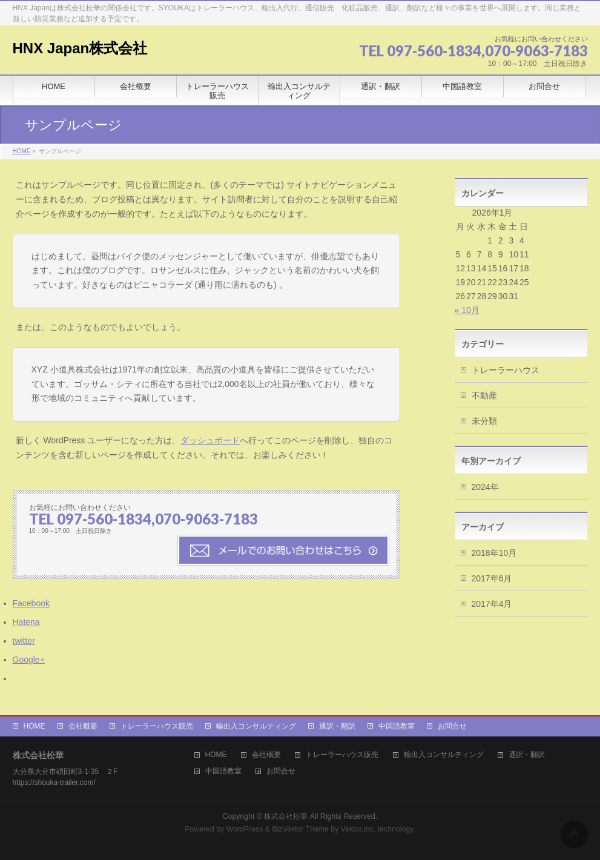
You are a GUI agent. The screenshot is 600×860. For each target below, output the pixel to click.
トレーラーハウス (505, 370)
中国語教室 (396, 726)
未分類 (484, 421)
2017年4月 (492, 604)
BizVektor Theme (300, 829)
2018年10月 (494, 553)
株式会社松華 (286, 816)
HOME (34, 726)
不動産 (484, 395)
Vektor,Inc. (358, 829)
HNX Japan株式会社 (80, 48)
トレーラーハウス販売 (156, 726)
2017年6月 (492, 578)
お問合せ (452, 726)
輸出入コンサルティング (256, 726)
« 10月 (467, 310)
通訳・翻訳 (337, 726)
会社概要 (82, 726)
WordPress (244, 829)
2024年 (485, 487)
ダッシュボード (210, 440)
